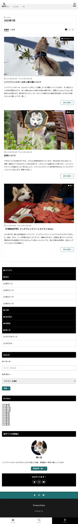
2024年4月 (6, 419)
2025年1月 (6, 406)
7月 (23, 7)
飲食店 (7, 323)
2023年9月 (6, 420)
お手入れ (8, 343)
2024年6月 (6, 417)
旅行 (71, 185)
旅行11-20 (9, 290)
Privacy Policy (39, 505)
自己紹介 (8, 317)
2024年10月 (6, 411)
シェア (39, 520)
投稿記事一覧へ (38, 468)
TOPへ (65, 520)
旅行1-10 (9, 283)
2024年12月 (6, 408)
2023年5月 (6, 425)
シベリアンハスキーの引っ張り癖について (22, 82)
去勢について (10, 155)
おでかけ (8, 270)
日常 (7, 310)
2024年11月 (6, 409)
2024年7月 (6, 416)
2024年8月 (6, 414)
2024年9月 (6, 412)
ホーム (13, 520)
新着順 (6, 30)
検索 (5, 388)
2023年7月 (6, 422)
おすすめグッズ (68, 38)
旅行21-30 (9, 297)
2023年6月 (6, 423)
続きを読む (67, 103)
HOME (6, 7)
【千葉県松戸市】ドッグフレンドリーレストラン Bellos (28, 229)
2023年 (15, 7)
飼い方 (71, 112)
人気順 (12, 30)
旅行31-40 (9, 303)
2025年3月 (6, 404)
